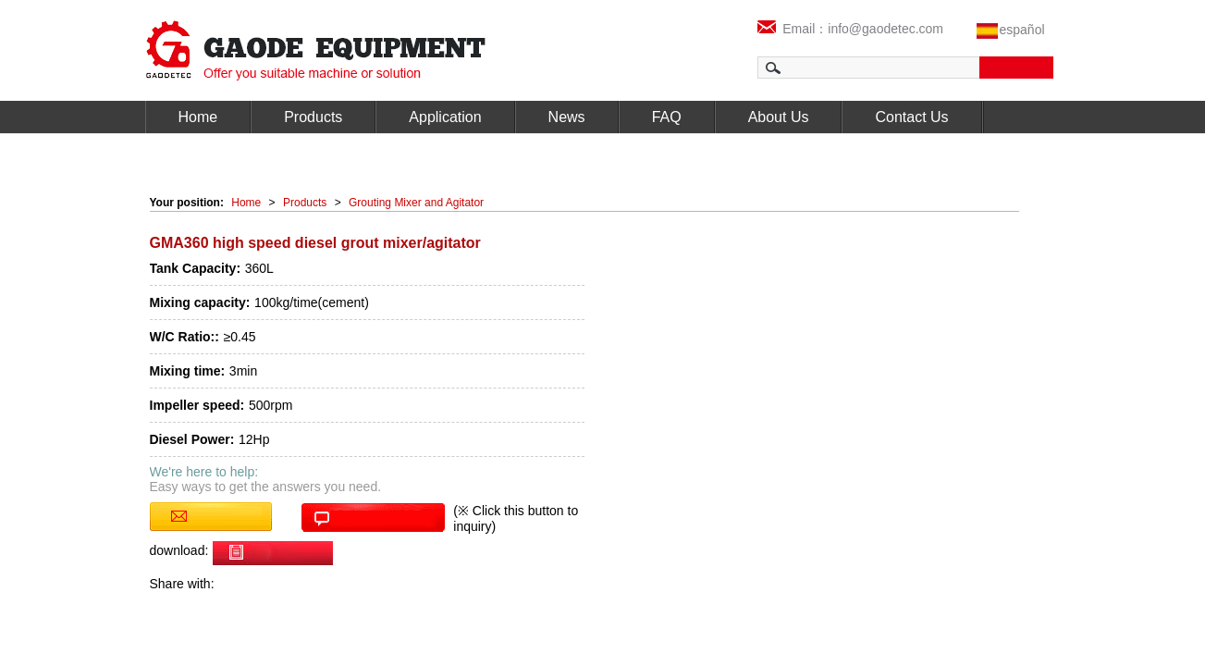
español (1022, 29)
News (566, 117)
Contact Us (911, 117)
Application (445, 117)
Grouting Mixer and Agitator (416, 202)
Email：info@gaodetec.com (850, 28)
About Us (778, 117)
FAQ (667, 117)
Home (198, 117)
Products (313, 117)
